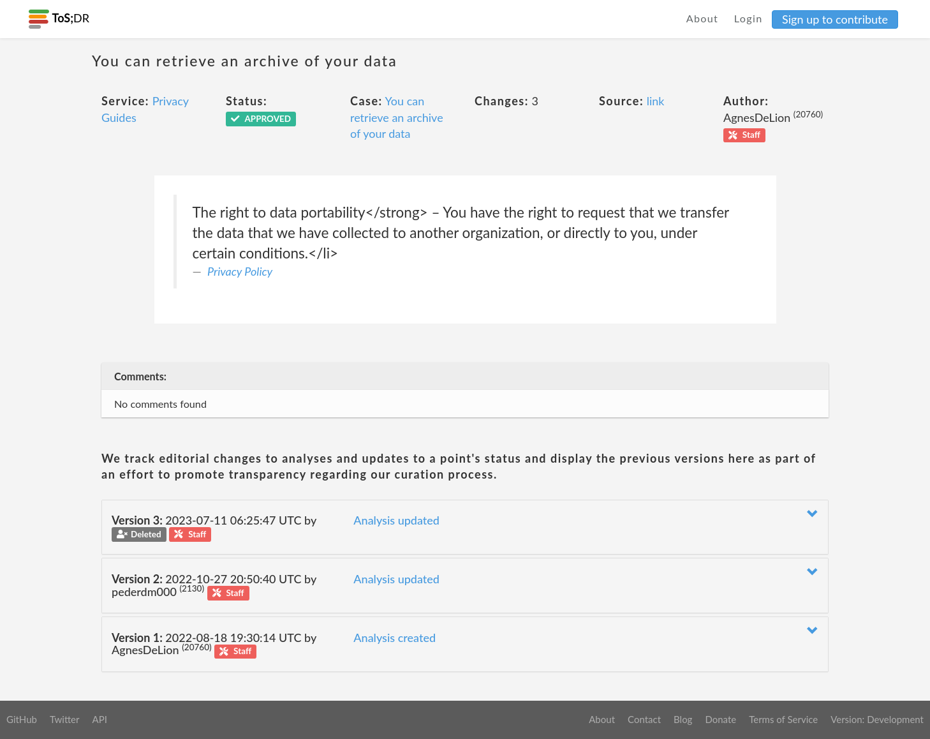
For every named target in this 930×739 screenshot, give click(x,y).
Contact (644, 719)
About (702, 18)
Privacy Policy (239, 271)
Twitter (65, 719)
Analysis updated (396, 520)
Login (748, 18)
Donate (720, 719)
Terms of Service (783, 719)
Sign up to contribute (835, 19)
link (656, 101)
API (99, 719)
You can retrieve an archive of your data (396, 117)
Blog (683, 719)
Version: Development (877, 719)
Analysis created (394, 638)
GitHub (21, 719)
